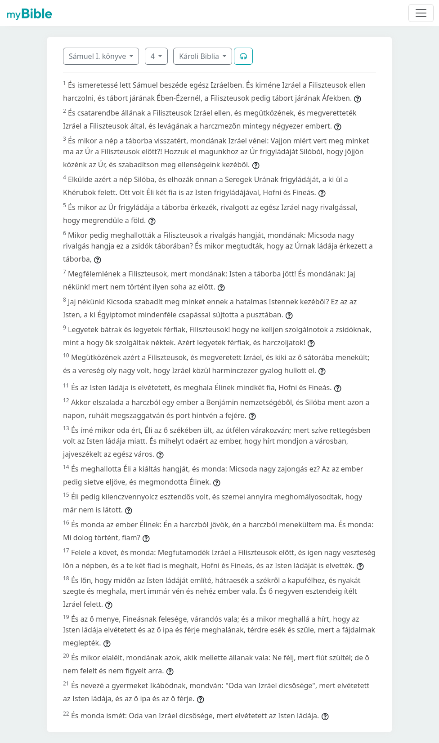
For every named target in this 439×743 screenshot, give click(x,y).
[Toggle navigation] (421, 13)
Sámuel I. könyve (98, 56)
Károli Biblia (200, 56)
